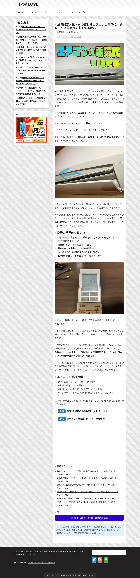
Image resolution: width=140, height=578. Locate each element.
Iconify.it (77, 575)
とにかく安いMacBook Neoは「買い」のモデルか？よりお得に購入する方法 (31, 70)
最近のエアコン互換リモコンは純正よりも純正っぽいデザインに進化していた (87, 492)
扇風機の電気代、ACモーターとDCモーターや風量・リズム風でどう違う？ (86, 478)
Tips (71, 12)
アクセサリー (58, 12)
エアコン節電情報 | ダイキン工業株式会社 (87, 419)
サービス (81, 12)
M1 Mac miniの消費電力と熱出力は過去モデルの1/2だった (80, 498)
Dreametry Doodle (69, 575)
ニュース (33, 12)
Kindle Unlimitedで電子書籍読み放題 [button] (89, 518)
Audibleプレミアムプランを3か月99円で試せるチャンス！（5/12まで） (31, 30)
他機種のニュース (75, 32)
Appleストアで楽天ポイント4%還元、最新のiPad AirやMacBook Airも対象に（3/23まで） (30, 81)
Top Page (20, 12)
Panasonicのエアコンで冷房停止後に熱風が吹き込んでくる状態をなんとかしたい (89, 471)
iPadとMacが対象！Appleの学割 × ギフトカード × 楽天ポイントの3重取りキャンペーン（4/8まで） (31, 40)
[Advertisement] (89, 443)
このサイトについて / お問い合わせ (41, 563)
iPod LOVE (28, 4)
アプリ (45, 12)
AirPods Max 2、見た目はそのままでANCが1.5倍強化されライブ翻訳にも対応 (31, 50)
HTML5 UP (90, 575)
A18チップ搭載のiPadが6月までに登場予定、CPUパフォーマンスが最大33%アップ (31, 60)
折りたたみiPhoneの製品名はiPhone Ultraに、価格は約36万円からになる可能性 (31, 101)
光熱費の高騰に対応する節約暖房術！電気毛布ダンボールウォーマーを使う (87, 485)
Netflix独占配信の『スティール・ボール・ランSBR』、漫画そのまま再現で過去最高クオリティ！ (30, 91)
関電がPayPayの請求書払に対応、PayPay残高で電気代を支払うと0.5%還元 (87, 502)
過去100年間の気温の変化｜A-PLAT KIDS (87, 411)
